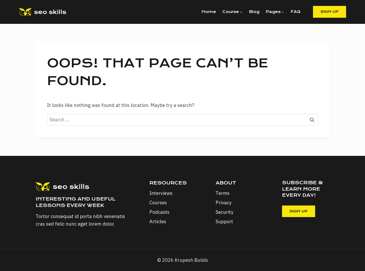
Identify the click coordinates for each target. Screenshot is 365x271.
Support (224, 221)
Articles (157, 221)
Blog (254, 11)
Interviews (161, 193)
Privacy (223, 202)
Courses (158, 202)
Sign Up (330, 11)
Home (208, 11)
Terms (223, 193)
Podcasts (159, 212)
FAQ (295, 11)
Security (224, 212)
